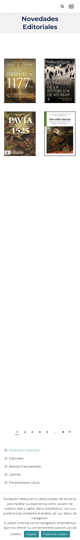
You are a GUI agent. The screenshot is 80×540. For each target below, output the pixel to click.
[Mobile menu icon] (71, 6)
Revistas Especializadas (25, 466)
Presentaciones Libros (24, 483)
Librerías (15, 474)
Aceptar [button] (31, 534)
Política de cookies (55, 534)
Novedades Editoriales (24, 450)
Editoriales (16, 458)
